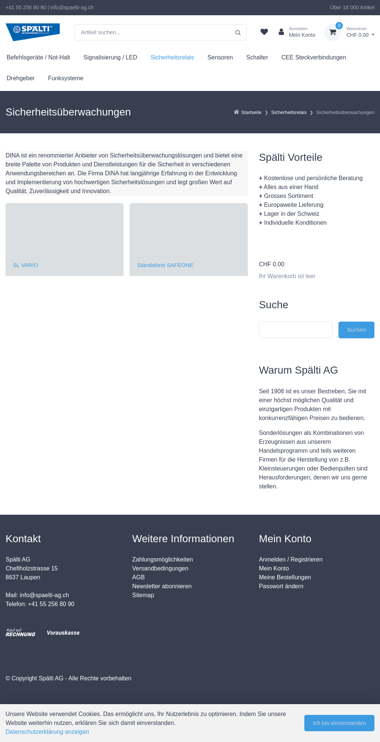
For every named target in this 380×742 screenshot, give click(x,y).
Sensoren (220, 57)
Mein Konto (274, 568)
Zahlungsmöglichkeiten (162, 559)
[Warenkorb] (349, 32)
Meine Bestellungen (285, 577)
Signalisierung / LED (110, 57)
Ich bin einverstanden (339, 723)
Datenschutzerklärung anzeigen (47, 732)
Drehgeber (21, 78)
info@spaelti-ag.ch (72, 7)
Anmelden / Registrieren (291, 559)
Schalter (257, 57)
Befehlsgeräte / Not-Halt (38, 57)
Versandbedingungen (160, 568)
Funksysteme (65, 78)
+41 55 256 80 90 (26, 7)
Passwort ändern (281, 586)
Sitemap (143, 595)
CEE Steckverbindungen (313, 57)
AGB (138, 577)
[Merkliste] (264, 32)
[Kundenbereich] (294, 32)
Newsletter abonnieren (161, 586)
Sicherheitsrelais (172, 57)
